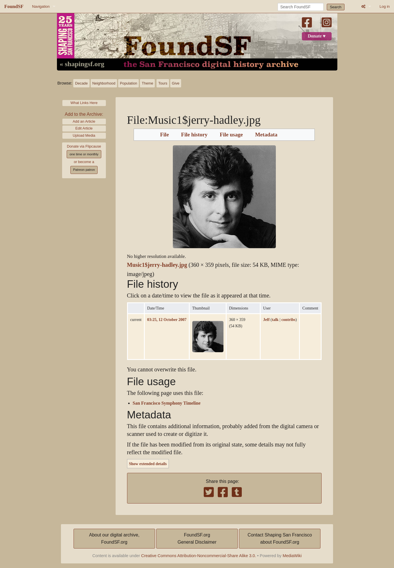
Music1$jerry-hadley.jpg (157, 265)
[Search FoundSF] (301, 7)
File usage (231, 135)
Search (336, 7)
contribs (288, 319)
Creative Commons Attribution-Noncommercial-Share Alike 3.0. (198, 555)
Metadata (266, 135)
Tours (162, 83)
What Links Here (84, 103)
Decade (81, 83)
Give (175, 83)
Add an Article (84, 121)
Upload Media (84, 135)
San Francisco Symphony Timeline (167, 403)
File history (194, 135)
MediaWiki (292, 555)
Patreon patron (84, 169)
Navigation (41, 6)
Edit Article (83, 128)
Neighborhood (103, 83)
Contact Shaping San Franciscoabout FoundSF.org (280, 538)
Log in (385, 6)
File (164, 135)
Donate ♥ (316, 36)
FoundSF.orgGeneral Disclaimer (196, 538)
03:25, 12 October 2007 (166, 319)
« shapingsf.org (82, 64)
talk (275, 319)
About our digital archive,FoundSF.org (114, 538)
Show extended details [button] (148, 463)
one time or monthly (84, 154)
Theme (147, 83)
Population (128, 83)
